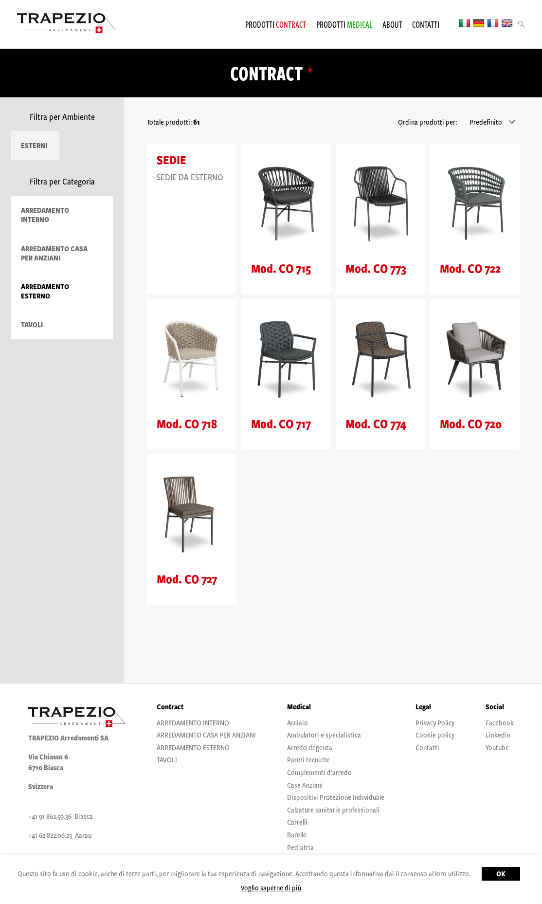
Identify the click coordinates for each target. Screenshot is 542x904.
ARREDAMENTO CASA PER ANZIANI (54, 253)
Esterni (34, 145)
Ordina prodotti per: (427, 122)
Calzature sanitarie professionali (333, 809)
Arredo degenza (309, 747)
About (392, 24)
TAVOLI (32, 324)
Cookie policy (435, 734)
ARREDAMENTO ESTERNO (45, 291)
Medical (299, 706)
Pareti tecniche (308, 759)
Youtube (497, 747)
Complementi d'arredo (319, 772)
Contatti (425, 24)
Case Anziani (305, 785)
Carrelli (297, 822)
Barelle (297, 834)
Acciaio (297, 722)
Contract (170, 706)
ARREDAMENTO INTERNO (45, 214)
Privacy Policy (435, 722)
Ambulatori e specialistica (324, 734)
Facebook (500, 722)
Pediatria (300, 847)
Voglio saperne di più (271, 887)
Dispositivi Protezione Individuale (335, 797)
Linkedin (498, 734)
